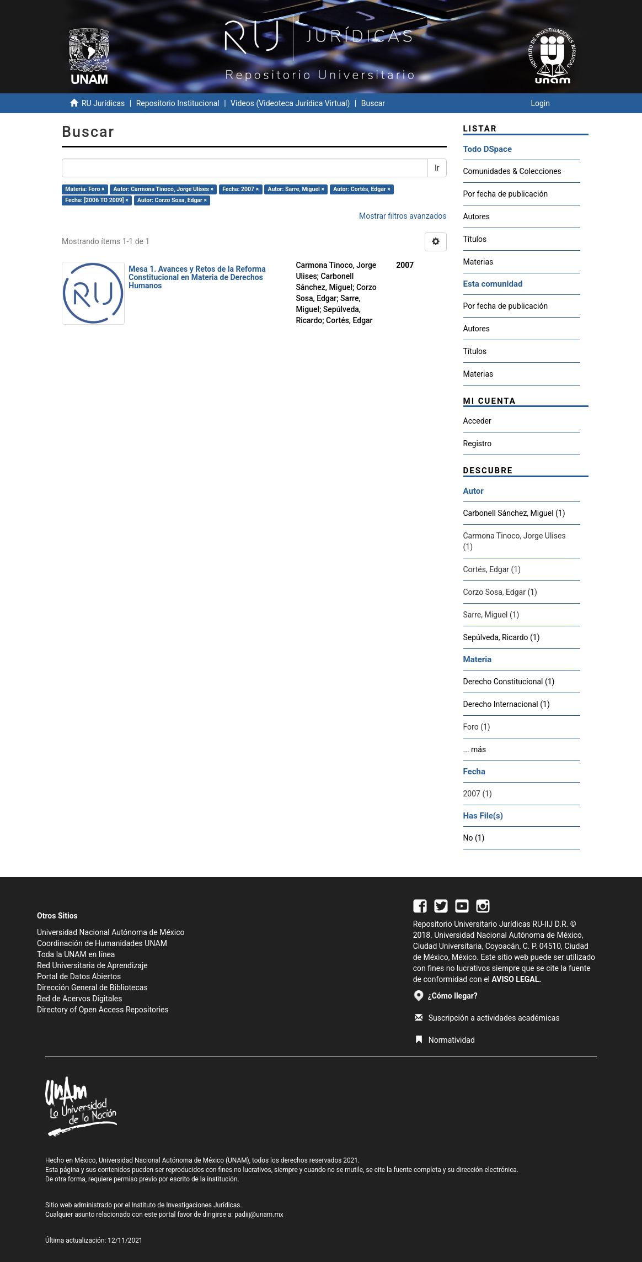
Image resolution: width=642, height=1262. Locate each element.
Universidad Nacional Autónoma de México (111, 932)
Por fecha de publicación (505, 193)
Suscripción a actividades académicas (487, 1017)
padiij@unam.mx (258, 1214)
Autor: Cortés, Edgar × (361, 189)
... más (474, 749)
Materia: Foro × (84, 189)
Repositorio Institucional (178, 103)
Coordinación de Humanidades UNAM (102, 943)
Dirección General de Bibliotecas (92, 987)
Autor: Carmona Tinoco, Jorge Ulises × (163, 189)
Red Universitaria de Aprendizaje (92, 965)
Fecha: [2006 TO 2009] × (97, 200)
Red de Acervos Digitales (79, 998)
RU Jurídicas (103, 103)
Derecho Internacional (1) (506, 704)
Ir (437, 167)
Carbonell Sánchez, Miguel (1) (514, 513)
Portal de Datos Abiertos (79, 976)
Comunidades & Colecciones (512, 171)
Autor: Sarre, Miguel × (296, 189)
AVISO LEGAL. (516, 979)
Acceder (477, 420)
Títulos (475, 239)
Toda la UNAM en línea (76, 954)
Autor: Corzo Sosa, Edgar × (172, 200)
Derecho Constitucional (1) (509, 681)
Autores (476, 216)
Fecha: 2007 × (240, 189)
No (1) (474, 837)
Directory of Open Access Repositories (103, 1009)
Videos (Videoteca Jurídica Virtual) (290, 103)
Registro (477, 443)
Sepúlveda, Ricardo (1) (501, 637)
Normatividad (445, 1040)
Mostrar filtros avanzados (403, 216)
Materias (478, 261)
